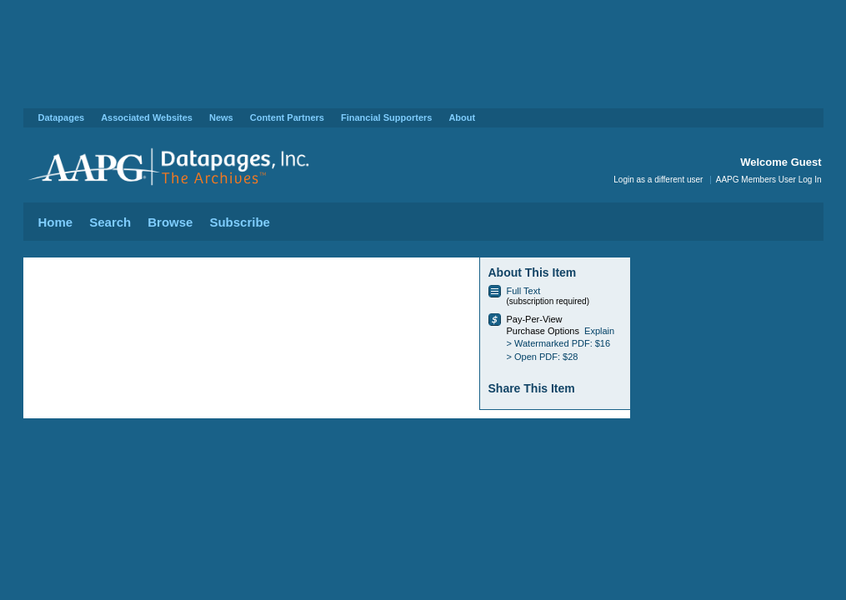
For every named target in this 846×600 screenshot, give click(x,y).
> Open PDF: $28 (542, 357)
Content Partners (287, 117)
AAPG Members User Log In (769, 179)
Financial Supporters (386, 117)
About (461, 117)
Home (55, 222)
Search (110, 222)
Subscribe (239, 222)
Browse (170, 222)
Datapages (61, 117)
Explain (599, 331)
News (221, 117)
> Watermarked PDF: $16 (559, 343)
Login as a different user (658, 179)
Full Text (524, 291)
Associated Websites (147, 117)
